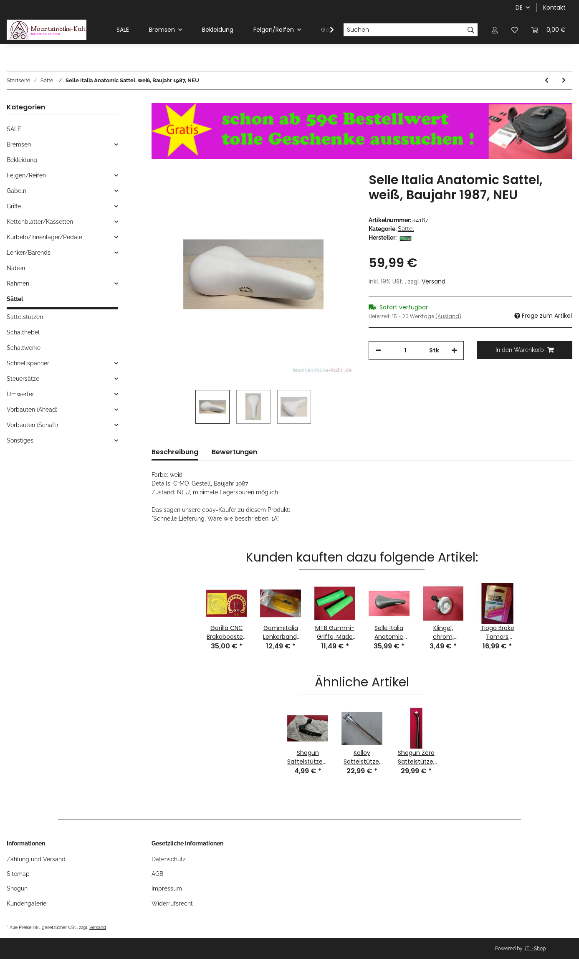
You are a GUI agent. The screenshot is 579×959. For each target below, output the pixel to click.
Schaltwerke (23, 347)
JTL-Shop (535, 948)
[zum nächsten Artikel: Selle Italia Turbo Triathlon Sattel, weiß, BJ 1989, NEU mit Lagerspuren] (563, 80)
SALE (14, 129)
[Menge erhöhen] (454, 350)
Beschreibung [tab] (175, 452)
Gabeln (16, 190)
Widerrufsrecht (172, 903)
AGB (157, 873)
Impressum (167, 888)
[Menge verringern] (378, 350)
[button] (495, 29)
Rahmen (18, 283)
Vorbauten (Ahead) (32, 409)
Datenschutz (169, 859)
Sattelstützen (25, 317)
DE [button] (519, 7)
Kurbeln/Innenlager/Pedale (44, 237)
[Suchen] (403, 30)
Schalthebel (23, 332)
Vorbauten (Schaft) (32, 425)
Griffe (14, 206)
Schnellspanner (28, 363)
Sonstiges (20, 440)
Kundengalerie (26, 903)
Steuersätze (23, 378)
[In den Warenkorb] (524, 350)
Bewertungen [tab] (234, 452)
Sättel (406, 228)
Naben (16, 268)
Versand (433, 281)
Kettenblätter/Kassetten (40, 221)
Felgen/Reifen (26, 175)
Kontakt (554, 7)
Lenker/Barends (29, 252)
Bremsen (19, 144)
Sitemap (18, 873)
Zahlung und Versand (36, 859)
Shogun (17, 888)
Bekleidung (22, 160)
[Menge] (405, 350)
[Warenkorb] (548, 29)
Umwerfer (20, 394)
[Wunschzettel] (515, 29)
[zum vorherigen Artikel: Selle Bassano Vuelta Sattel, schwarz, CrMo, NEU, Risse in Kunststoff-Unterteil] (546, 80)
